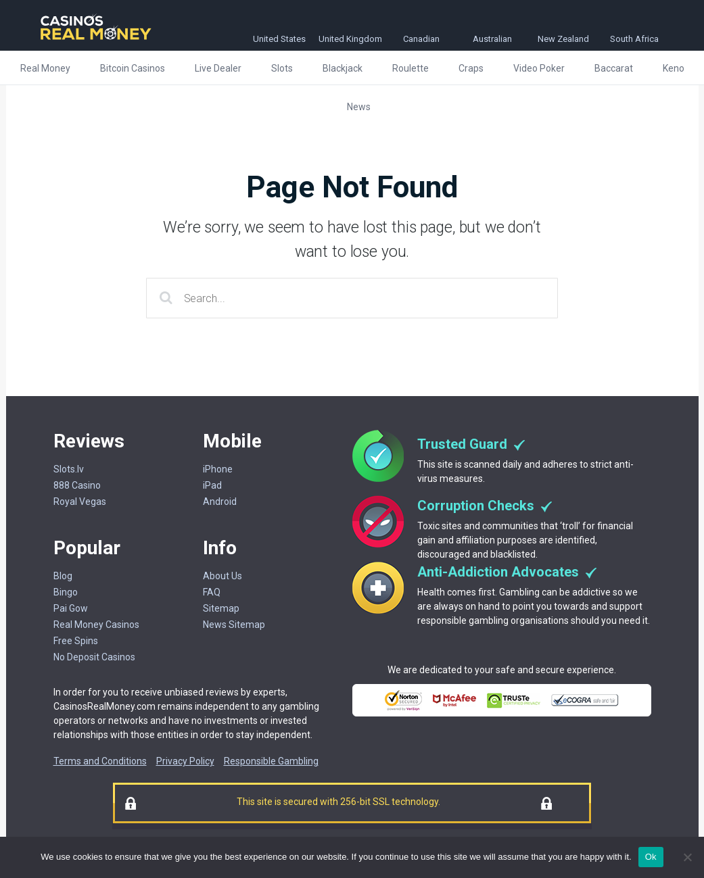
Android (220, 501)
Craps (471, 68)
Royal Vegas (79, 501)
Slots (282, 68)
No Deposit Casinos (94, 657)
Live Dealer (218, 68)
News (359, 106)
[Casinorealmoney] (96, 40)
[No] (687, 857)
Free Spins (75, 640)
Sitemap (221, 608)
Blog (62, 575)
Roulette (410, 68)
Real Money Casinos (96, 624)
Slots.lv (68, 469)
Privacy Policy (185, 761)
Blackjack (342, 68)
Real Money (45, 68)
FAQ (211, 592)
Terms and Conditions (100, 761)
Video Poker (539, 68)
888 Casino (77, 485)
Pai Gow (70, 608)
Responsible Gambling (271, 761)
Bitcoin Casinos (132, 68)
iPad (212, 485)
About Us (222, 575)
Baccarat (613, 68)
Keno (673, 68)
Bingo (65, 592)
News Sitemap (234, 624)
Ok (651, 857)
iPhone (218, 469)
